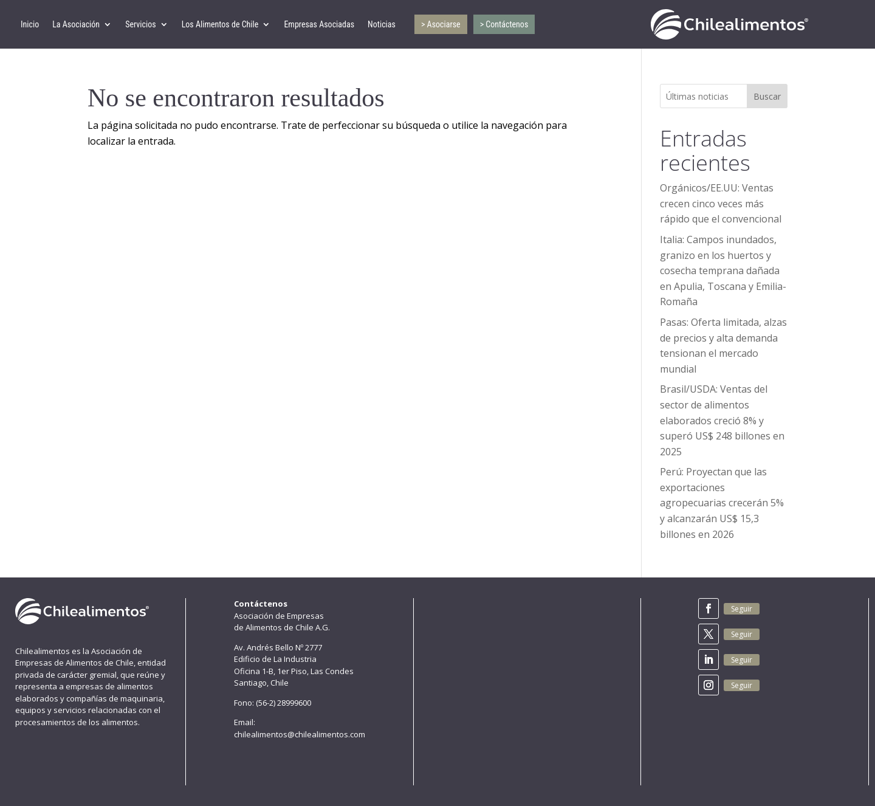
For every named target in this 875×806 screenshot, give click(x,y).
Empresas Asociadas (319, 24)
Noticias (382, 24)
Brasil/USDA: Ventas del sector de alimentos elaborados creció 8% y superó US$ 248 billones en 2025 (722, 420)
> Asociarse (441, 24)
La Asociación (76, 24)
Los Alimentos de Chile (220, 24)
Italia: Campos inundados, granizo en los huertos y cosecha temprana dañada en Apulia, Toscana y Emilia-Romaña (723, 270)
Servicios (140, 24)
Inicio (30, 24)
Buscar (767, 96)
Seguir (741, 609)
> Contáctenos (504, 24)
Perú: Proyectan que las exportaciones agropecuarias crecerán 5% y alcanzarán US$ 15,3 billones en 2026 (722, 502)
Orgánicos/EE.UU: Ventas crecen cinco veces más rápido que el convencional (720, 203)
